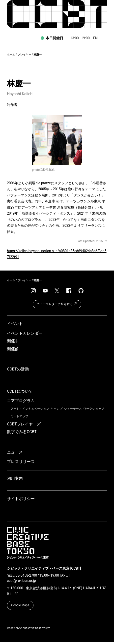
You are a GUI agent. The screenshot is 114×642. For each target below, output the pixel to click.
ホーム (11, 54)
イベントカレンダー (25, 333)
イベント (15, 323)
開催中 (13, 341)
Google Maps (20, 605)
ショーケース (73, 409)
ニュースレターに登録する (57, 303)
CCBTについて (20, 391)
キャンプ (56, 409)
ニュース (15, 452)
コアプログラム (21, 400)
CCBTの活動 (18, 369)
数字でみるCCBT (22, 431)
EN (95, 38)
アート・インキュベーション (29, 409)
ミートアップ (19, 416)
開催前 (13, 349)
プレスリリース (21, 461)
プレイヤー (24, 54)
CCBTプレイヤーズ (24, 424)
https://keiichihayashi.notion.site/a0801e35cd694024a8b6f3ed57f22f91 (57, 254)
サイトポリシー (21, 498)
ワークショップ (93, 409)
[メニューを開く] (104, 38)
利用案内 (15, 478)
